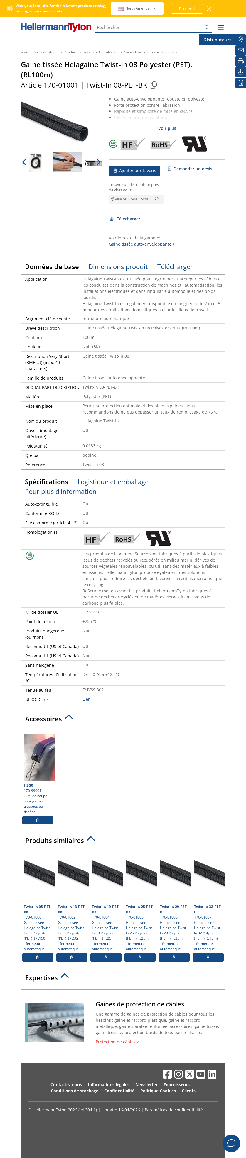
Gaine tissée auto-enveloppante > (142, 244)
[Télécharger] (240, 72)
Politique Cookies (158, 1091)
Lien (86, 699)
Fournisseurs (177, 1084)
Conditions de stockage (74, 1091)
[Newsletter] (240, 50)
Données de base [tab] (52, 266)
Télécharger (124, 219)
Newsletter (146, 1084)
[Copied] (153, 85)
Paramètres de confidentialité (174, 1110)
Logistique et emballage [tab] (113, 481)
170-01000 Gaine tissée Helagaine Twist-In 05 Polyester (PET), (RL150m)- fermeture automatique (38, 903)
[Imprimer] (240, 61)
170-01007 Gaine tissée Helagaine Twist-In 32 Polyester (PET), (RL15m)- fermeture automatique (209, 903)
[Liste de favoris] (240, 83)
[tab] (123, 720)
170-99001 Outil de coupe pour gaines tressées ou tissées (38, 774)
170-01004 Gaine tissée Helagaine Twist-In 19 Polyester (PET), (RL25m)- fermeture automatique (107, 903)
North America (138, 8)
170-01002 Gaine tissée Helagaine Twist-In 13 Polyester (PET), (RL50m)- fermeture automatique (72, 903)
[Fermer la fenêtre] (209, 8)
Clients (189, 1091)
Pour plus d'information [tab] (61, 491)
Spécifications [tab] (46, 481)
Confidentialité (119, 1091)
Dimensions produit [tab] (118, 266)
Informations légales (108, 1084)
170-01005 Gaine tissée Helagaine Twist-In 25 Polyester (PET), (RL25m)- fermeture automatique (141, 903)
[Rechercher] (153, 27)
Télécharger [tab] (175, 266)
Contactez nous (66, 1084)
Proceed (187, 8)
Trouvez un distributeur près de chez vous (134, 187)
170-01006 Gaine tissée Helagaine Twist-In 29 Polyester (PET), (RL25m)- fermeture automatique (175, 903)
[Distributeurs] (240, 39)
